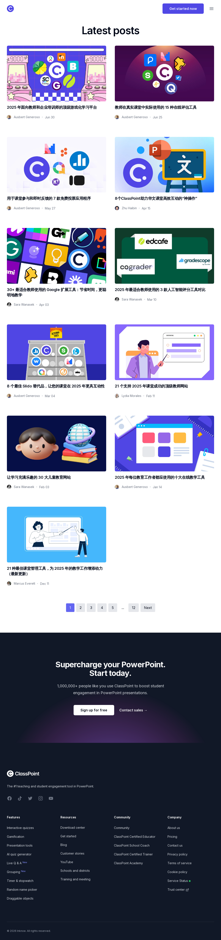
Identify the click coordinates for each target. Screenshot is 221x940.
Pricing (172, 836)
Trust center (178, 889)
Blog (63, 845)
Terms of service (179, 863)
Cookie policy (177, 872)
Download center (72, 827)
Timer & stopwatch (20, 881)
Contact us (175, 845)
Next (148, 608)
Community (121, 828)
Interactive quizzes (20, 828)
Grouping (16, 872)
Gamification (15, 836)
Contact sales (133, 710)
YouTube (66, 862)
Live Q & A (17, 863)
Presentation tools (20, 845)
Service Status (179, 881)
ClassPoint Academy (128, 863)
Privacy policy (177, 854)
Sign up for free (94, 710)
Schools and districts (75, 870)
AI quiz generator (19, 854)
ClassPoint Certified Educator (134, 836)
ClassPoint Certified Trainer (133, 854)
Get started (68, 836)
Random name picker (22, 889)
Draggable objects (20, 898)
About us (173, 828)
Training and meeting (75, 879)
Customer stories (72, 853)
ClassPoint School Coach (132, 845)
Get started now (183, 8)
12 (133, 608)
